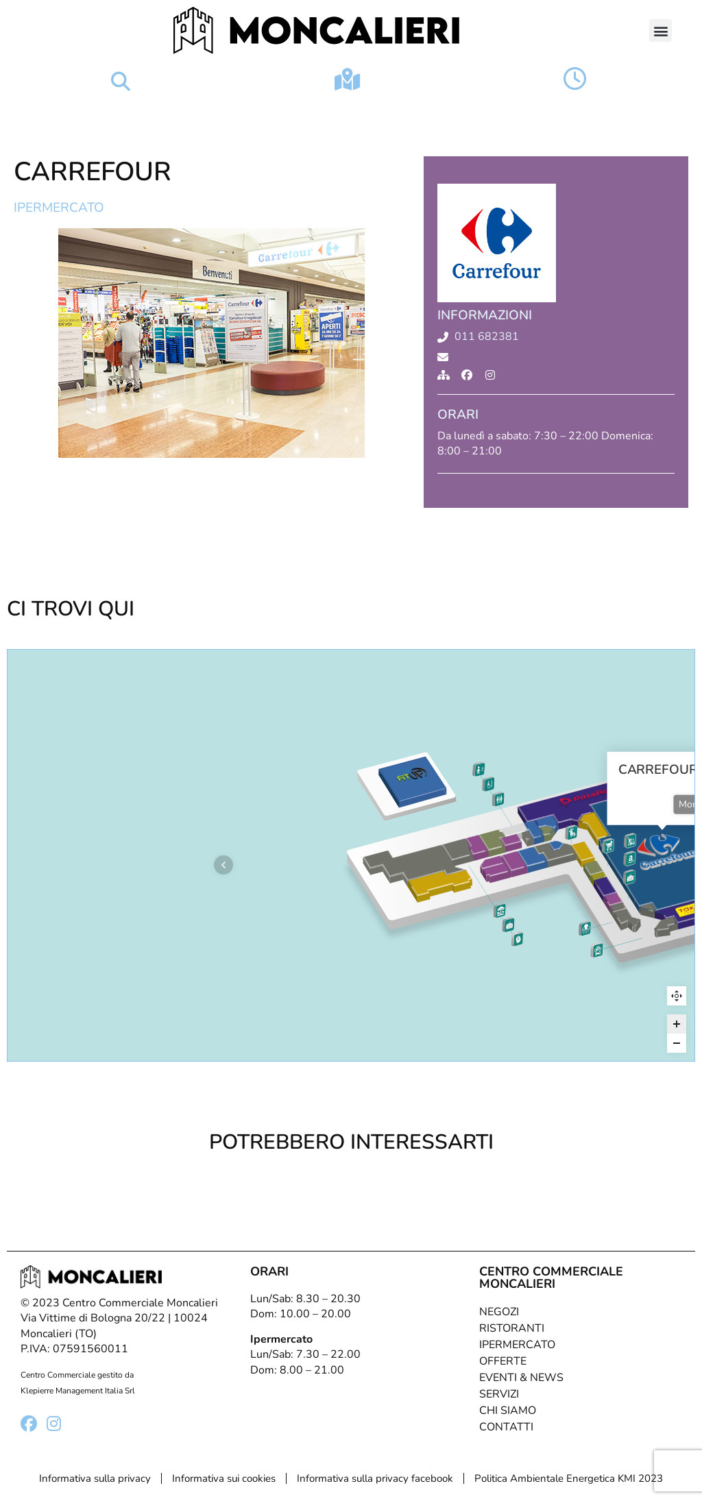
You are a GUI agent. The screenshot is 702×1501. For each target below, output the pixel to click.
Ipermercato (59, 208)
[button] (660, 30)
